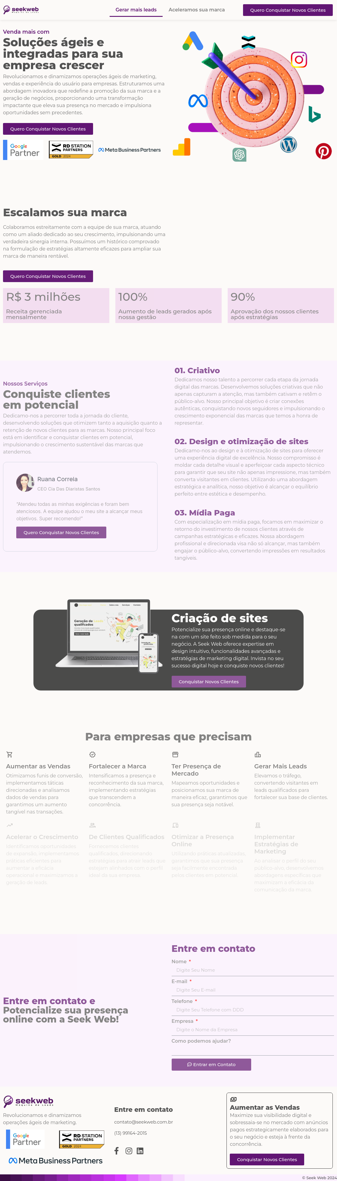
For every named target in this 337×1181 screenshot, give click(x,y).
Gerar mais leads (136, 10)
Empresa (183, 1021)
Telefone (183, 1001)
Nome (180, 961)
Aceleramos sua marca (197, 10)
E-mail (180, 981)
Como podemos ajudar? (201, 1041)
